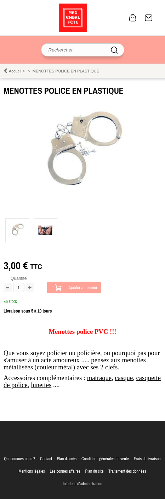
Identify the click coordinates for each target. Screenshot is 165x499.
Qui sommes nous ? (19, 459)
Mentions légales (31, 471)
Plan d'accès (67, 459)
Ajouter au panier (82, 287)
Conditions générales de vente (105, 459)
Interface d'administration (82, 484)
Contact (148, 17)
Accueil (15, 71)
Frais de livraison (147, 459)
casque (124, 377)
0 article (132, 17)
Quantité (19, 278)
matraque (99, 377)
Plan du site (94, 471)
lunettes (41, 385)
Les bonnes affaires (65, 471)
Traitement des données (127, 471)
